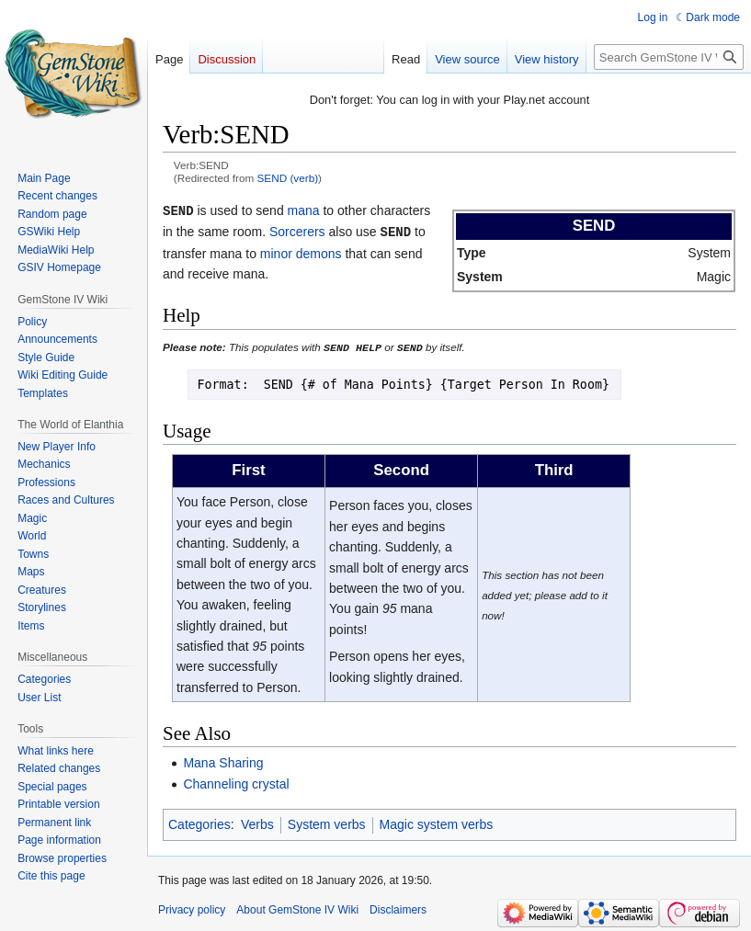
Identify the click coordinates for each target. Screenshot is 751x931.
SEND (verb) (288, 178)
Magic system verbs (437, 822)
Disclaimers (398, 908)
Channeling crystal (236, 782)
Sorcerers (297, 230)
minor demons (301, 251)
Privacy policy (191, 908)
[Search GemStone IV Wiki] (669, 57)
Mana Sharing (223, 760)
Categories (199, 822)
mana (304, 210)
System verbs (327, 822)
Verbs (257, 822)
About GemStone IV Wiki (297, 908)
